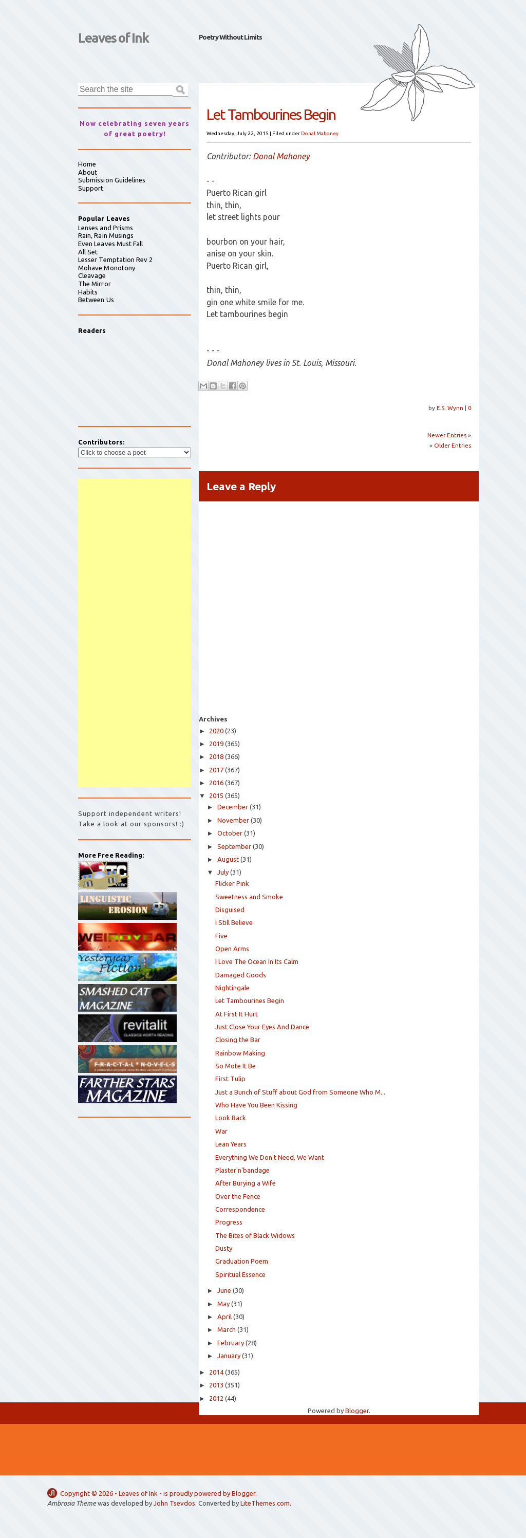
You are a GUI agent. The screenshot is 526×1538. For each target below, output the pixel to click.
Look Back (230, 1117)
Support (90, 188)
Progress (228, 1222)
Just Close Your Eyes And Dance (262, 1026)
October (229, 833)
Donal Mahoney (320, 133)
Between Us (96, 299)
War (221, 1131)
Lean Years (231, 1143)
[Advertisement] (134, 633)
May (223, 1303)
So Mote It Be (235, 1065)
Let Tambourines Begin (249, 1000)
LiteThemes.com (265, 1503)
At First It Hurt (236, 1013)
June (224, 1290)
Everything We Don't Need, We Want (269, 1157)
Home (87, 164)
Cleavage (92, 275)
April (224, 1316)
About (87, 172)
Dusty (223, 1248)
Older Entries (452, 445)
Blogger (357, 1410)
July (223, 872)
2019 (216, 743)
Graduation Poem (241, 1261)
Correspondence (240, 1209)
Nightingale (232, 987)
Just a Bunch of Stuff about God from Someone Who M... (300, 1092)
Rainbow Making (240, 1053)
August (228, 859)
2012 (216, 1398)
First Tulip (230, 1078)
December (232, 806)
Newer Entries (446, 435)
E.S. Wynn (451, 407)
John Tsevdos (174, 1503)
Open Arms (232, 948)
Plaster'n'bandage (242, 1170)
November (233, 820)
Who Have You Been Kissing (256, 1104)
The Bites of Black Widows (255, 1235)
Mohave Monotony (106, 267)
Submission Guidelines (111, 179)
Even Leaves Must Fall (110, 243)
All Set (88, 251)
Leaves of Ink (113, 37)
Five (221, 935)
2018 (216, 756)
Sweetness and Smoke (249, 896)
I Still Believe (234, 922)
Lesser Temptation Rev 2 (115, 259)
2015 (216, 795)
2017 (216, 769)
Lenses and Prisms (105, 227)
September (234, 846)
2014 (216, 1372)
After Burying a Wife (245, 1183)
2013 (216, 1384)
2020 (216, 730)
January (228, 1355)
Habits (88, 291)
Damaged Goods (240, 974)
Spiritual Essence (240, 1274)
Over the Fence (237, 1196)
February (230, 1342)
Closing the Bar (237, 1039)
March (226, 1329)
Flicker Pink (232, 883)
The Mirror (94, 283)
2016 (216, 782)
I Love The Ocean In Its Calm (256, 961)
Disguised (230, 909)
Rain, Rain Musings (106, 235)
